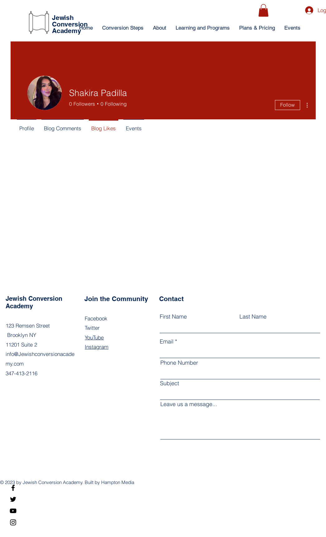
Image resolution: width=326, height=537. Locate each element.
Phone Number (179, 363)
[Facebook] (13, 488)
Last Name (253, 316)
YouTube (94, 337)
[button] (263, 10)
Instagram (96, 346)
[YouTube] (13, 511)
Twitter (92, 327)
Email (166, 341)
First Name (173, 316)
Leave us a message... (188, 404)
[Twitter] (13, 499)
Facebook (96, 318)
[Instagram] (13, 522)
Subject (169, 383)
